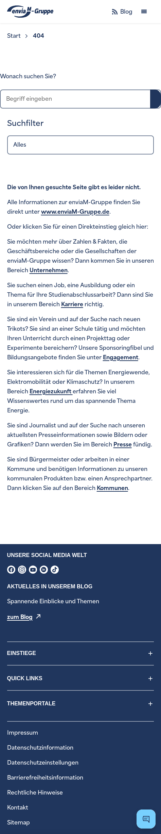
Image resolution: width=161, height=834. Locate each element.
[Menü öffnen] (144, 12)
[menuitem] (18, 36)
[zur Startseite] (30, 11)
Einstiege (21, 653)
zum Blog (20, 617)
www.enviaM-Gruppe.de (75, 212)
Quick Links (24, 678)
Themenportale (31, 703)
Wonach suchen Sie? (28, 76)
